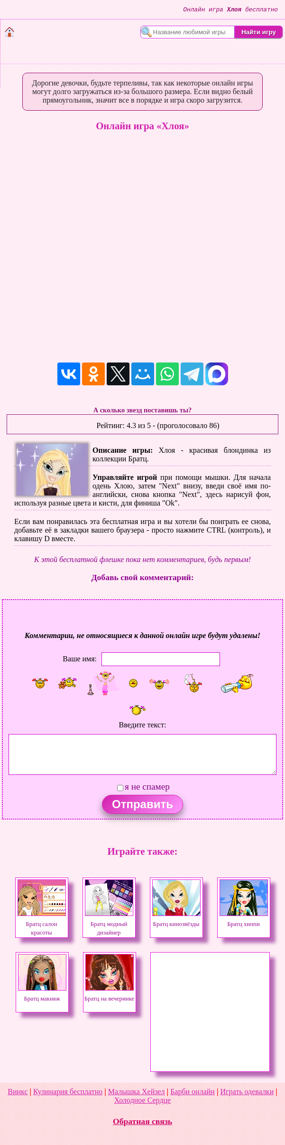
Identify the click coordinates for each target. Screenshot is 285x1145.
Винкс (18, 1092)
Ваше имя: (80, 659)
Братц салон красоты (42, 924)
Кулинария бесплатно (67, 1092)
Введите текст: (142, 725)
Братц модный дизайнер (109, 924)
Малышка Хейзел (136, 1092)
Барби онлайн (192, 1092)
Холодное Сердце (142, 1100)
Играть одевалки (247, 1092)
